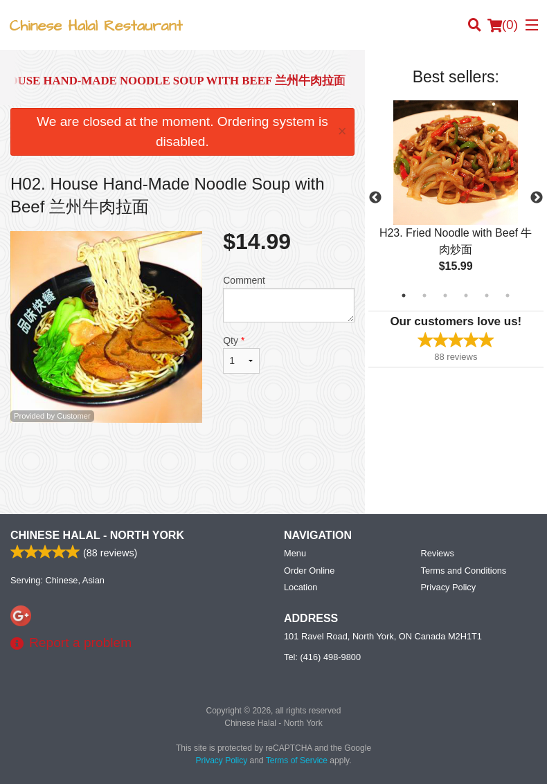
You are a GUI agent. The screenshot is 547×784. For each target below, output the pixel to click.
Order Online (309, 570)
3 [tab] (445, 295)
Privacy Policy (448, 587)
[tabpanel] (456, 198)
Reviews (437, 553)
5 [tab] (487, 295)
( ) (502, 25)
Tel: (322, 657)
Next (537, 198)
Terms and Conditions (464, 570)
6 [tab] (507, 295)
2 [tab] (424, 295)
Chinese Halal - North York (97, 535)
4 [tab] (466, 295)
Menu (295, 553)
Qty (241, 354)
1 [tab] (404, 295)
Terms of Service (297, 760)
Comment (288, 298)
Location (300, 587)
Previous (375, 198)
